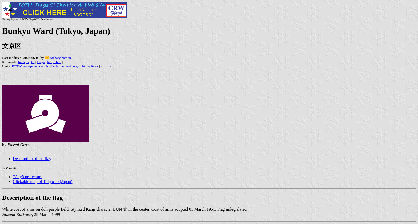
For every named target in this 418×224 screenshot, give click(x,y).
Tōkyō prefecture (27, 176)
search (43, 66)
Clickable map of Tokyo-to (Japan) (42, 181)
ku (32, 62)
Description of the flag (32, 158)
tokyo (41, 62)
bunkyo (23, 62)
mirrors (106, 66)
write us (93, 66)
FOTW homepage (24, 66)
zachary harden (60, 58)
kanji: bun (54, 62)
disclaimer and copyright (67, 66)
